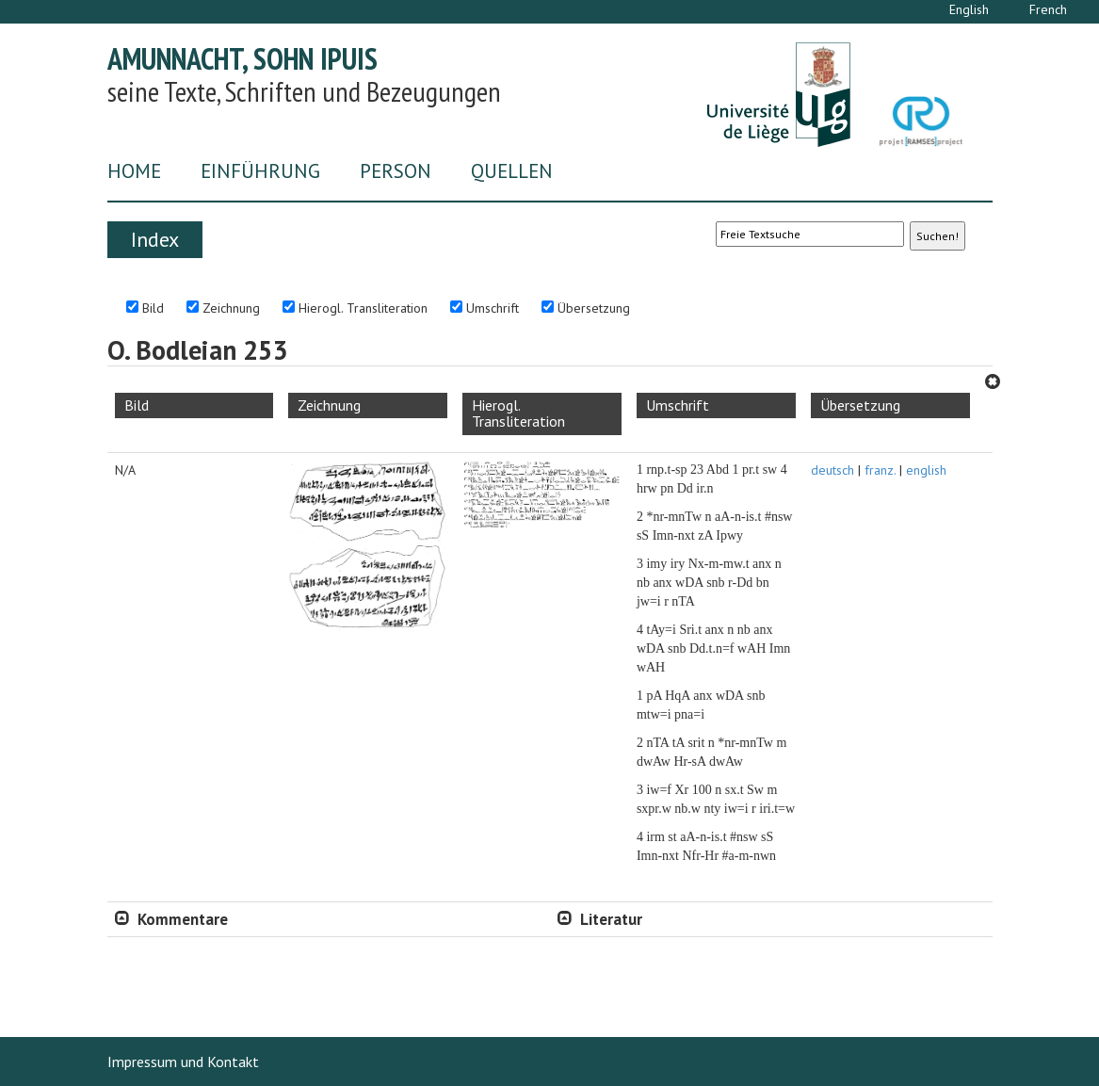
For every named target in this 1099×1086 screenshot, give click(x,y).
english (926, 470)
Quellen (512, 171)
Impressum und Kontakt (183, 1061)
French (1048, 9)
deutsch (832, 470)
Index (155, 239)
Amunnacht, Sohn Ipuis (242, 58)
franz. (880, 470)
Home (134, 171)
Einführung (260, 171)
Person (395, 171)
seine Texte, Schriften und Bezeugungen (304, 91)
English (969, 9)
